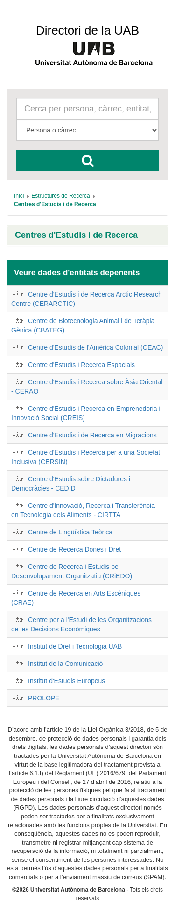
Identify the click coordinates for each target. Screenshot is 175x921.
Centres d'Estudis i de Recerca (76, 235)
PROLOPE (44, 698)
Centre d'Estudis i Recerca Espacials (81, 364)
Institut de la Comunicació (65, 663)
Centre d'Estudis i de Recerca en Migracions (92, 435)
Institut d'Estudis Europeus (66, 681)
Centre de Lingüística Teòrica (70, 532)
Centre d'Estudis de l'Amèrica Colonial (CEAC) (95, 347)
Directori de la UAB (87, 30)
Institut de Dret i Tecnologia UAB (75, 646)
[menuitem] (19, 196)
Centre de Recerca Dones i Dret (74, 549)
